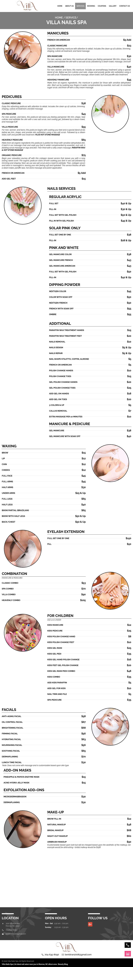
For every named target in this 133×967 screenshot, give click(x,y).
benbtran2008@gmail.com (16, 934)
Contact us (124, 6)
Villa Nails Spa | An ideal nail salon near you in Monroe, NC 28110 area (29, 964)
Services (80, 6)
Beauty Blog (63, 964)
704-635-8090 (11, 930)
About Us (69, 6)
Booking (91, 6)
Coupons (102, 6)
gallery (112, 6)
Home (59, 6)
